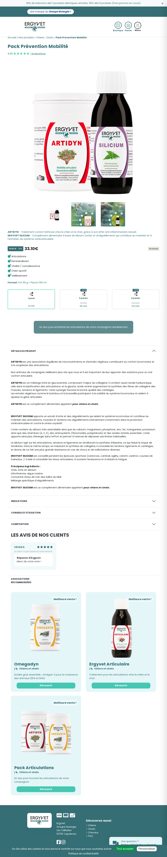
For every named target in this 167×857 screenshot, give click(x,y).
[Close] (162, 3)
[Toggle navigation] (137, 25)
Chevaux (92, 832)
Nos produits (26, 37)
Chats (49, 37)
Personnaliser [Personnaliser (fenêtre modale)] (146, 848)
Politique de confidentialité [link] (83, 853)
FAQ (89, 836)
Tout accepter (125, 848)
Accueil (12, 37)
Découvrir (46, 685)
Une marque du (50, 11)
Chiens (40, 37)
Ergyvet (61, 823)
